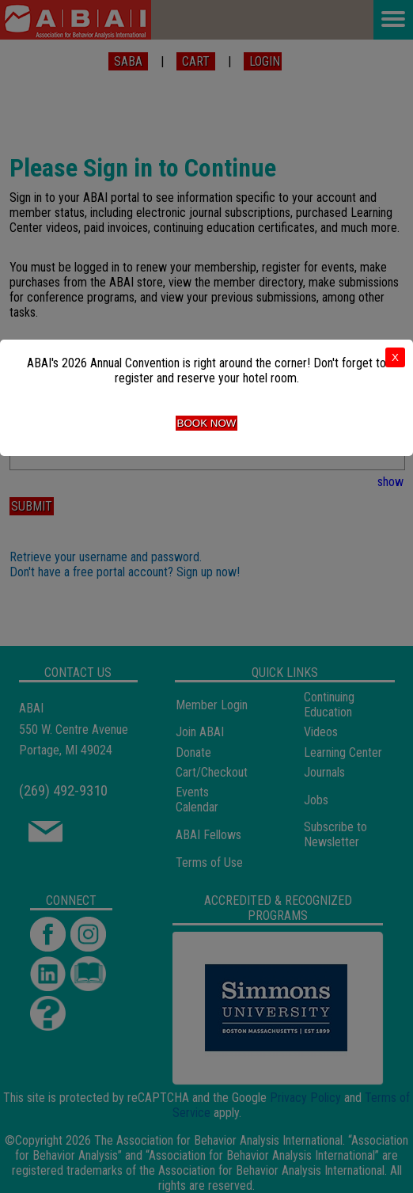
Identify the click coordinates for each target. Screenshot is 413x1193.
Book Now (207, 423)
